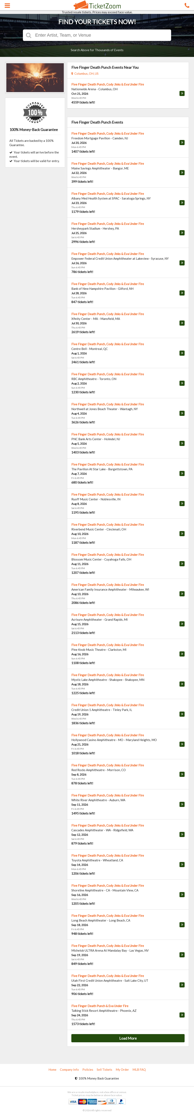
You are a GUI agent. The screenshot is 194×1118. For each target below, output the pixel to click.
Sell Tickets (104, 1069)
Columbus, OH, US (85, 73)
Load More (128, 1038)
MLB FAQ (139, 1069)
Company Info (69, 1069)
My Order (122, 1069)
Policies (87, 1069)
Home (52, 1069)
